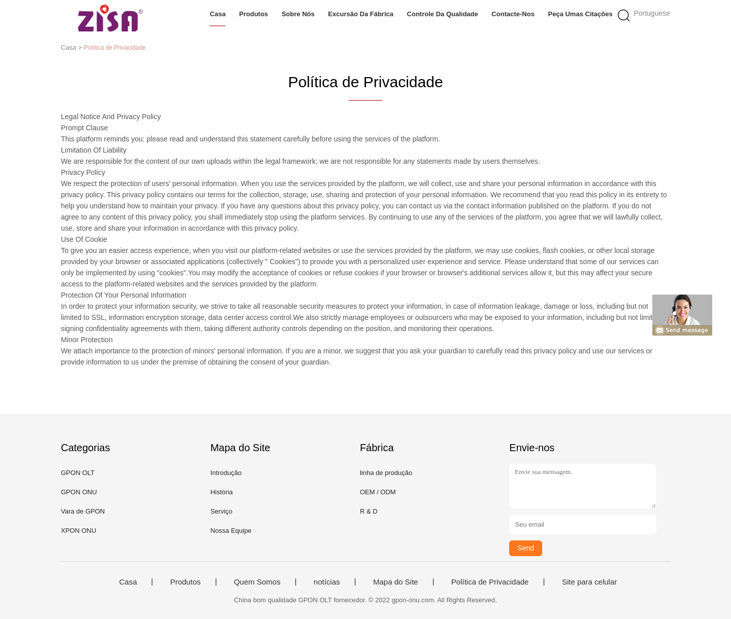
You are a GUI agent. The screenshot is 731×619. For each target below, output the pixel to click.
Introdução (225, 473)
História (221, 492)
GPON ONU (79, 492)
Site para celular (589, 582)
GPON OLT (77, 473)
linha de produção (386, 473)
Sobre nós (298, 14)
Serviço (221, 511)
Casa (217, 14)
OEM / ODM (378, 492)
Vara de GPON (83, 511)
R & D (369, 511)
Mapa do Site (395, 582)
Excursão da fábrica (360, 14)
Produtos (253, 14)
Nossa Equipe (230, 530)
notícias (327, 582)
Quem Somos (257, 582)
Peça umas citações (580, 14)
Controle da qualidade (442, 14)
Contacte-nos (513, 14)
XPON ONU (78, 530)
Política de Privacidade (490, 582)
